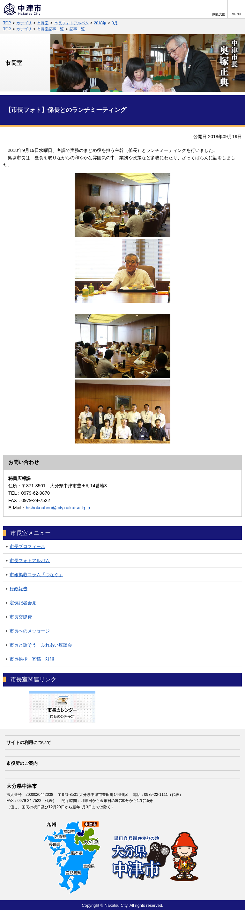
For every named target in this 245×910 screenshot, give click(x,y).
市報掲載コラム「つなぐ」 (36, 574)
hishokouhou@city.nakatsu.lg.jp (58, 507)
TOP (7, 23)
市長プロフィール (27, 546)
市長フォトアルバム (71, 23)
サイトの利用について (28, 742)
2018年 (100, 23)
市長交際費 (21, 616)
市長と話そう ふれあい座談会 (41, 644)
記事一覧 (77, 29)
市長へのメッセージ (30, 630)
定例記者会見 (23, 602)
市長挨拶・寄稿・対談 (32, 659)
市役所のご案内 (22, 763)
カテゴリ (24, 23)
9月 (115, 23)
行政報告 (18, 588)
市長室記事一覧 (50, 29)
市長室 (42, 23)
